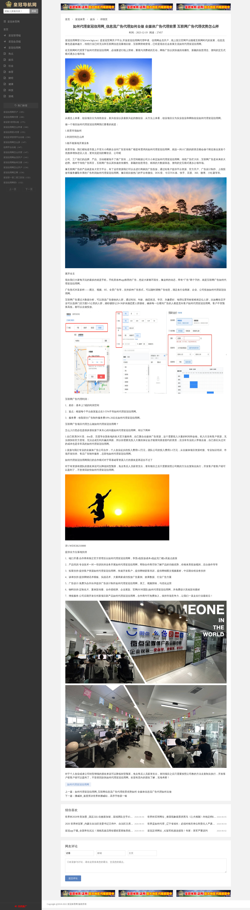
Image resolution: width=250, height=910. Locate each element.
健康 (8, 84)
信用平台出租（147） (13, 147)
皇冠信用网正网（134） (14, 172)
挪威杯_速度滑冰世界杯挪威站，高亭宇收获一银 (101, 796)
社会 (8, 66)
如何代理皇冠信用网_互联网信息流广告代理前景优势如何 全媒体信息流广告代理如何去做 (123, 791)
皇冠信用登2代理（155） (14, 132)
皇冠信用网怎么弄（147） (15, 142)
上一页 (12, 189)
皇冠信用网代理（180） (14, 117)
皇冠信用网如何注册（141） (16, 162)
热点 (8, 53)
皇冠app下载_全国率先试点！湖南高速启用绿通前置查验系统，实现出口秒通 (106, 830)
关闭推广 (22, 906)
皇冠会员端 (12, 41)
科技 (8, 90)
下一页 (29, 189)
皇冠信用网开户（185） (14, 112)
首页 (5, 29)
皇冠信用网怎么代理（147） (16, 152)
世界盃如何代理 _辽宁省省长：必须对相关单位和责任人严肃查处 (182, 823)
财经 (8, 78)
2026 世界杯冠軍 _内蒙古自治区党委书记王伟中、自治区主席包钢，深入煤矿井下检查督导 (113, 823)
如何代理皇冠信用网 (78, 784)
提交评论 (73, 880)
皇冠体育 (80, 19)
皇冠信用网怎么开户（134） (16, 167)
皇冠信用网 (12, 47)
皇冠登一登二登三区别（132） (17, 177)
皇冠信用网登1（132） (13, 182)
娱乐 (8, 60)
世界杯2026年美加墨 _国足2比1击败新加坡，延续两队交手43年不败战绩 (103, 817)
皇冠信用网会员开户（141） (16, 157)
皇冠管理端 (12, 35)
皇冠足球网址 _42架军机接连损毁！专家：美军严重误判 (177, 830)
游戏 (8, 96)
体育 (8, 72)
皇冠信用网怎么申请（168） (16, 127)
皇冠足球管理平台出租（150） (17, 137)
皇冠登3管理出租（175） (14, 122)
